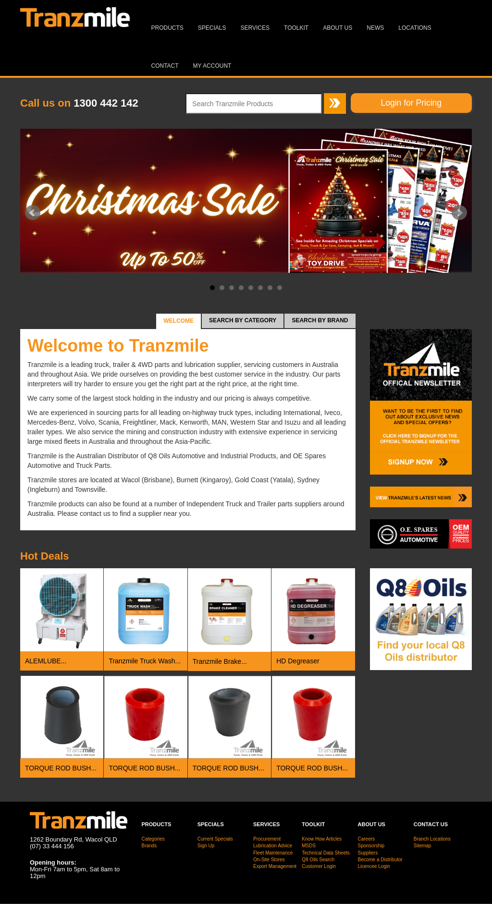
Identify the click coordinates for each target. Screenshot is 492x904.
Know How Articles (322, 839)
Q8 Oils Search (318, 859)
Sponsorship (371, 845)
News (375, 27)
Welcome (178, 321)
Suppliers (368, 852)
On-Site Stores (269, 859)
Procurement (267, 839)
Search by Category (242, 320)
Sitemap (422, 845)
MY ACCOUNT (212, 65)
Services (255, 27)
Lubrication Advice (272, 845)
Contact (165, 65)
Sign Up (206, 845)
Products (167, 27)
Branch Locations (432, 839)
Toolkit (296, 27)
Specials (212, 27)
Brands (149, 845)
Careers (366, 839)
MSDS (309, 845)
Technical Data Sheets (326, 852)
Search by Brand (320, 320)
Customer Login (319, 866)
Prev (32, 212)
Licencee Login (374, 866)
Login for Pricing (411, 103)
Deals (44, 556)
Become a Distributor (380, 859)
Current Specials (215, 839)
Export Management (274, 866)
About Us (337, 27)
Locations (414, 27)
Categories (153, 839)
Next (459, 212)
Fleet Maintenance (273, 852)
